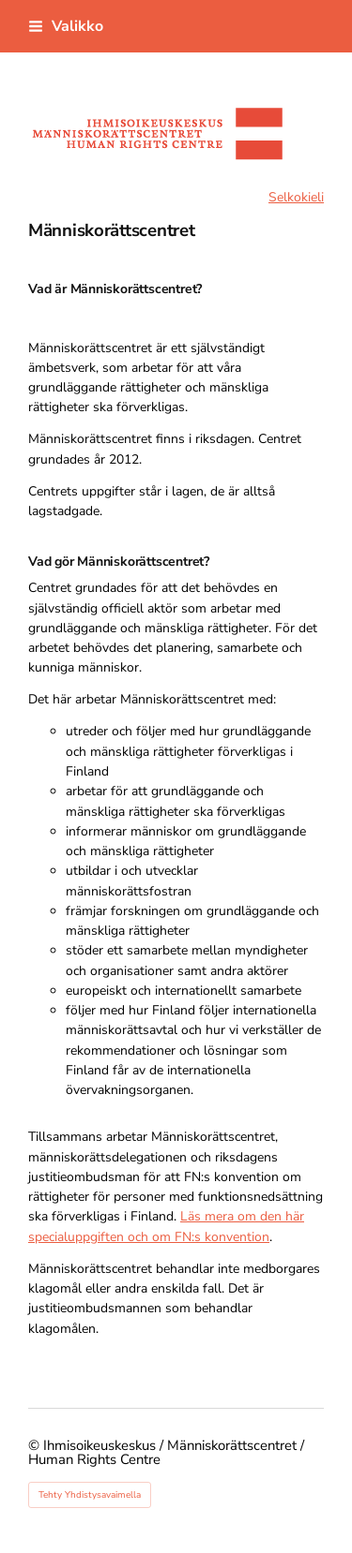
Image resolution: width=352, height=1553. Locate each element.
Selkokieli (296, 197)
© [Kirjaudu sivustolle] (35, 1445)
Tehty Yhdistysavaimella (89, 1494)
